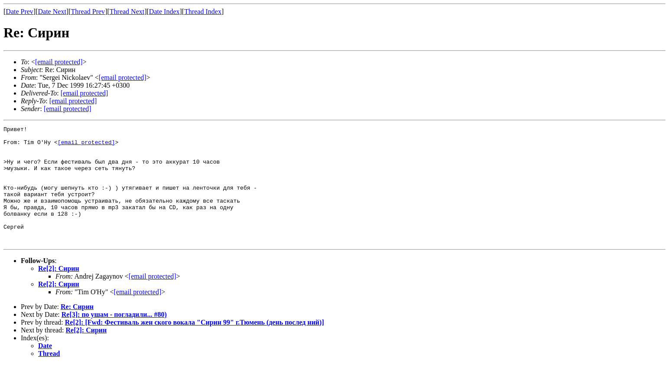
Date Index (164, 11)
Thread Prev (88, 11)
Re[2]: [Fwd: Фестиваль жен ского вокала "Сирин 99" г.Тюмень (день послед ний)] (194, 345)
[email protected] (84, 93)
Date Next (52, 11)
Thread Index (202, 11)
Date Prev (19, 11)
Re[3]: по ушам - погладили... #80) (114, 338)
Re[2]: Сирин (58, 292)
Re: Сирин (77, 330)
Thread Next (127, 11)
